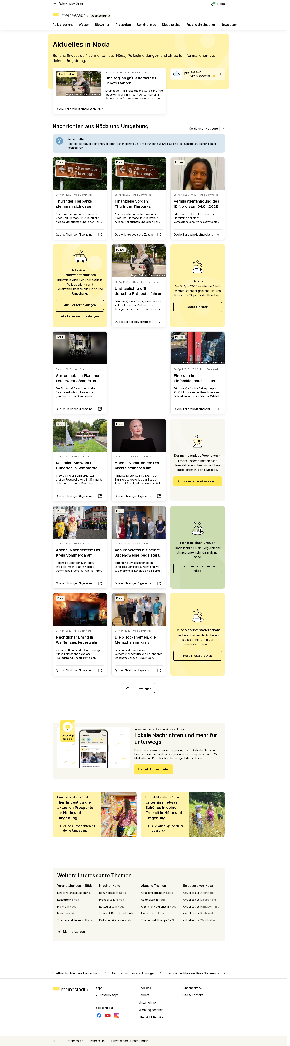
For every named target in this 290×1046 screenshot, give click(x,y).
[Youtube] (108, 1015)
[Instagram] (117, 1015)
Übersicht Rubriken (152, 1017)
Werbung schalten (151, 1010)
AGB (56, 1041)
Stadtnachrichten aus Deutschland (76, 973)
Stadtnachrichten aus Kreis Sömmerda (188, 973)
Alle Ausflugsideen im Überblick (164, 828)
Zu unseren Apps (107, 995)
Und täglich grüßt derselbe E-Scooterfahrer (132, 80)
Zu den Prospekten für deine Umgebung (76, 828)
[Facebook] (99, 1015)
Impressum (97, 1041)
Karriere (144, 995)
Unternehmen (148, 1002)
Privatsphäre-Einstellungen (129, 1041)
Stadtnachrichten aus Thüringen (129, 973)
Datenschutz (74, 1041)
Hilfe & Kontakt (192, 995)
